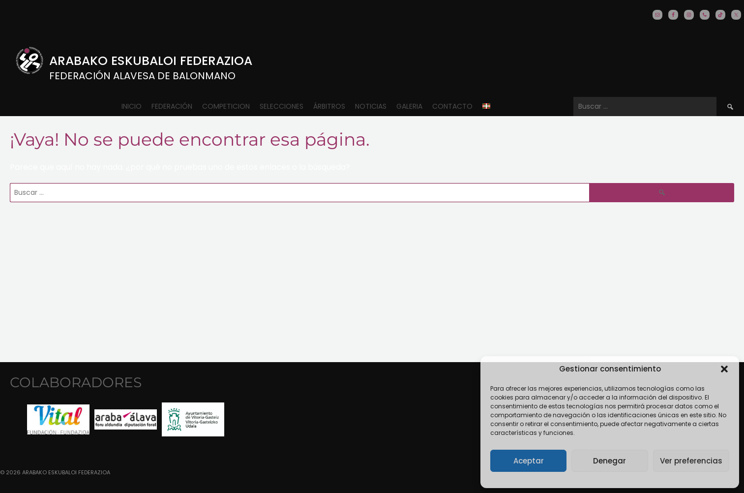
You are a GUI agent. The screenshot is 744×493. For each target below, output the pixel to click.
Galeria (409, 106)
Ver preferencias (691, 461)
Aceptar (528, 461)
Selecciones (281, 106)
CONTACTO (452, 106)
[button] (724, 369)
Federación (171, 106)
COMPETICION (226, 106)
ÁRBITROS (329, 106)
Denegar (609, 461)
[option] (58, 419)
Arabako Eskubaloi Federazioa (150, 60)
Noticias (371, 106)
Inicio (131, 106)
